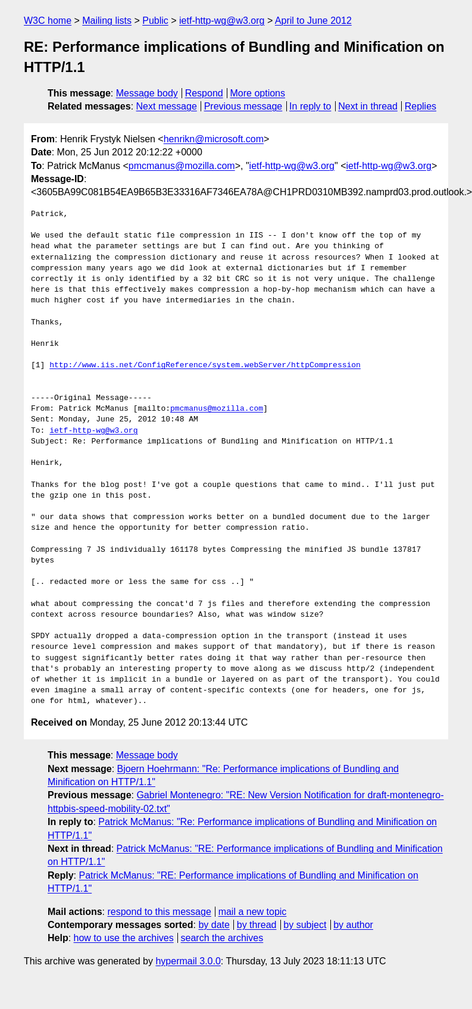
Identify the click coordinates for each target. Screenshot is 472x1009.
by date (213, 925)
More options (258, 93)
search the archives (222, 938)
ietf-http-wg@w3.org (221, 20)
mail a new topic (252, 912)
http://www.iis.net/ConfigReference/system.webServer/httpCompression (205, 365)
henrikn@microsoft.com (214, 139)
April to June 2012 (313, 20)
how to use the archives (124, 938)
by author (353, 925)
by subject (304, 925)
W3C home (47, 20)
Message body (147, 93)
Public (155, 20)
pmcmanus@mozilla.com (182, 166)
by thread (257, 925)
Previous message (243, 106)
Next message (166, 106)
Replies (420, 106)
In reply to (310, 106)
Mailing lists (107, 20)
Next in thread (368, 106)
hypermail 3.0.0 (187, 961)
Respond (204, 93)
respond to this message (159, 912)
